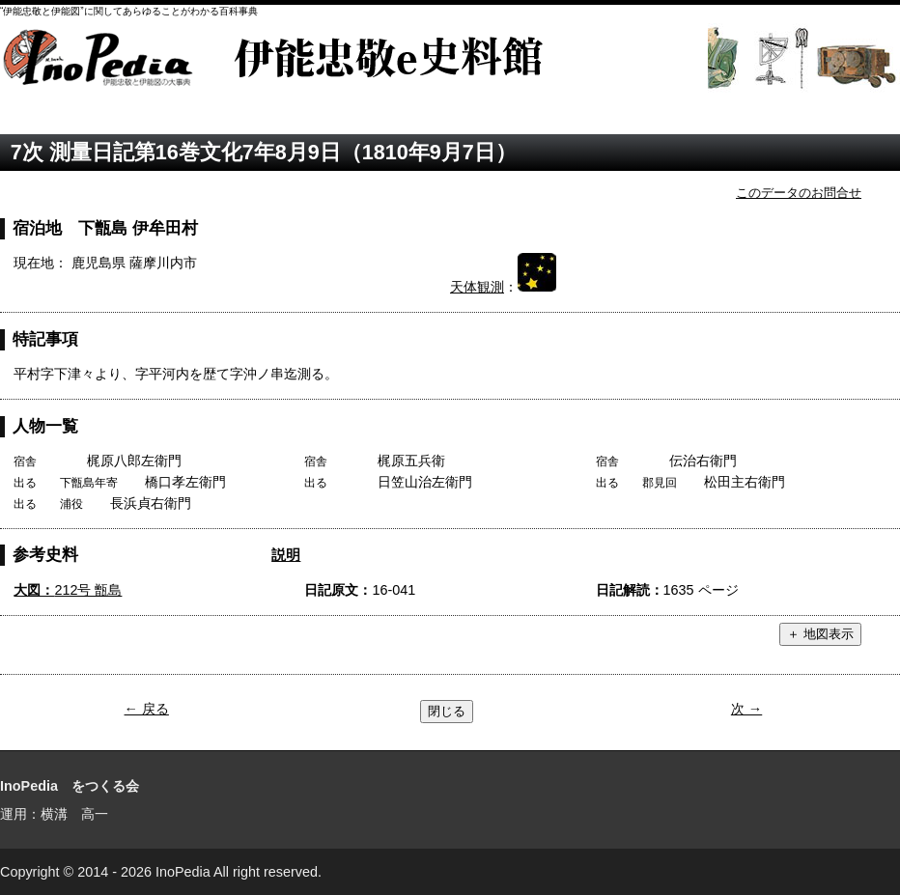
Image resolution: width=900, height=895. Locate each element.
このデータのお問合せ (798, 192)
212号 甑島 (68, 590)
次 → (746, 708)
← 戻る (147, 708)
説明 (285, 554)
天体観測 (477, 286)
